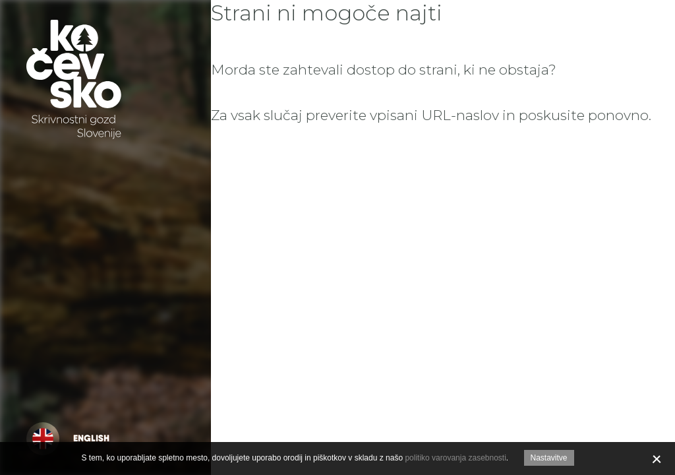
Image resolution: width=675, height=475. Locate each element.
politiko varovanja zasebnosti (455, 457)
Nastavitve (549, 457)
